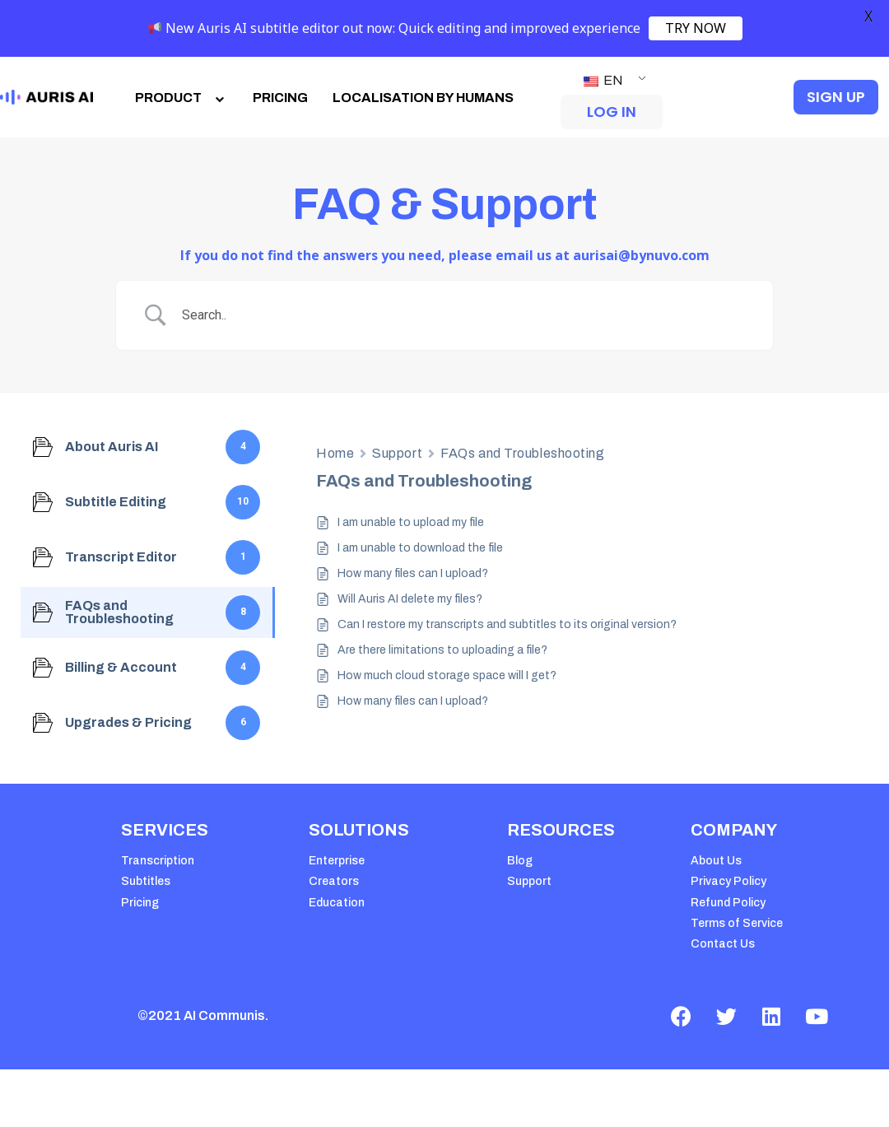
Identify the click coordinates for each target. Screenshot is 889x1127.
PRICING (280, 98)
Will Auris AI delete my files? (409, 599)
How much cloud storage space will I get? (446, 675)
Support (397, 453)
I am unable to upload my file (410, 522)
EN (603, 80)
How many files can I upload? (412, 573)
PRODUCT (181, 98)
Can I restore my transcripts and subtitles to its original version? (507, 624)
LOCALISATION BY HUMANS (423, 98)
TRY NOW (695, 28)
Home (335, 453)
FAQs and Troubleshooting (522, 453)
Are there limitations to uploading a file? (442, 650)
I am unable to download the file (420, 548)
